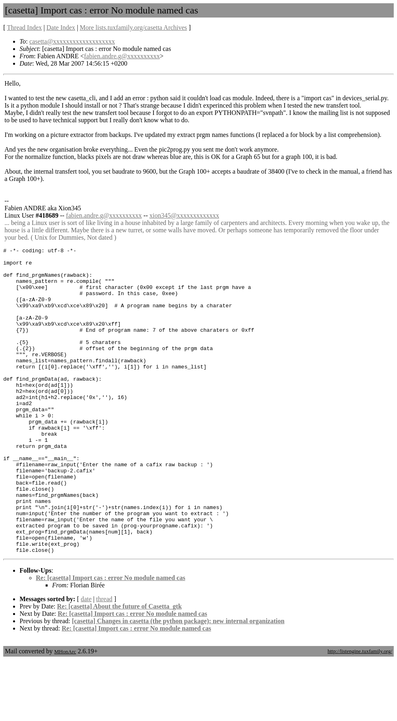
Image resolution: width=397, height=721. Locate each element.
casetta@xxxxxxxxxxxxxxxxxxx (72, 41)
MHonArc (65, 713)
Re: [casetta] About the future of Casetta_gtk (119, 667)
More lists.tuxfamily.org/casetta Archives (133, 27)
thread (104, 660)
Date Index (60, 27)
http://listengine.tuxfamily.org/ (359, 712)
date (86, 660)
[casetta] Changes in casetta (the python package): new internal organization (178, 682)
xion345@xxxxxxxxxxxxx (184, 215)
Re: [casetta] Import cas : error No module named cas (110, 638)
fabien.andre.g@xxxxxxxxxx (122, 56)
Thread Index (24, 27)
